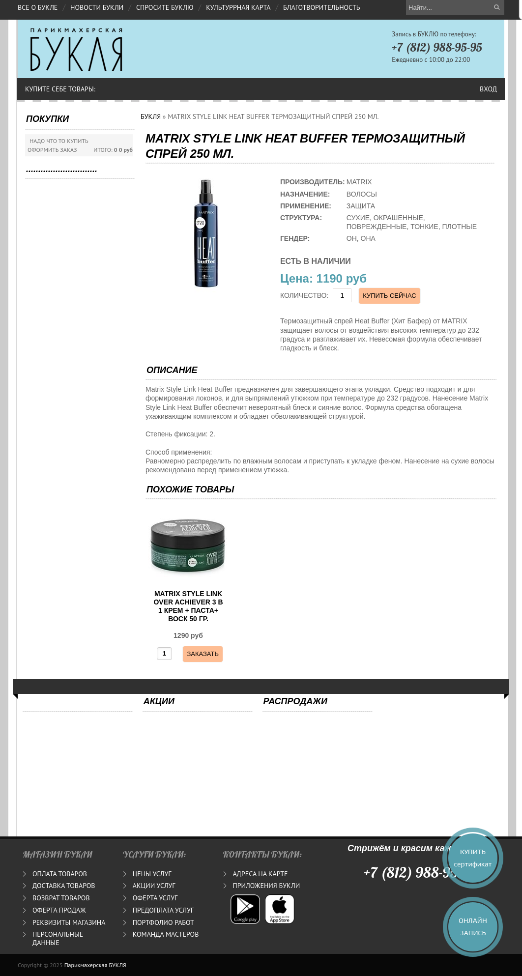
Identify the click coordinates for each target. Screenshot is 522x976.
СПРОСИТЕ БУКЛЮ (165, 7)
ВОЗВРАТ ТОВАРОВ (61, 897)
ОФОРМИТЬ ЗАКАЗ (52, 149)
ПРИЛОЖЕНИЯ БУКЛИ (266, 885)
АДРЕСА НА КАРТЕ (260, 873)
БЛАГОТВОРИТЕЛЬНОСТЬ (321, 7)
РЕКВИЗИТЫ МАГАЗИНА (68, 922)
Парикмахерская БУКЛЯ (95, 965)
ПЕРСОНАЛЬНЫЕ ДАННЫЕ (57, 938)
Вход (488, 89)
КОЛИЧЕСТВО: (304, 295)
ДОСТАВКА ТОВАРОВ (63, 885)
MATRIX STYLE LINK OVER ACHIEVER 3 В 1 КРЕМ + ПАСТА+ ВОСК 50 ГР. (188, 606)
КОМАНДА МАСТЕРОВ (166, 934)
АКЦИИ (159, 701)
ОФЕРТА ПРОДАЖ (59, 910)
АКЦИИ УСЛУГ (154, 885)
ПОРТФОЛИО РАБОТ (163, 922)
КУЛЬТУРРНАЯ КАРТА (238, 7)
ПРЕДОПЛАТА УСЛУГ (163, 910)
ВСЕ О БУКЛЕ (38, 7)
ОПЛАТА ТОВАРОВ (59, 873)
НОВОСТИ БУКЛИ (96, 7)
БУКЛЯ (151, 116)
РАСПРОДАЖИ (295, 701)
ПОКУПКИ (47, 119)
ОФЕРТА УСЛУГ (155, 897)
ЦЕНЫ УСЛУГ (152, 873)
